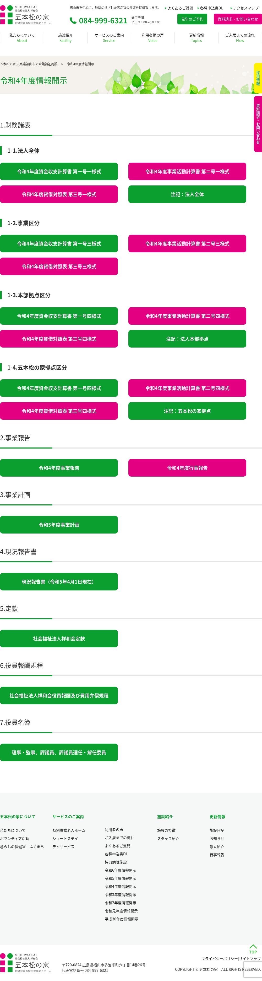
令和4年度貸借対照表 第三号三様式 (59, 266)
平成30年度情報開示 (121, 918)
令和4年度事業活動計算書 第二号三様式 (187, 243)
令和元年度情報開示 (121, 910)
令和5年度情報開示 (120, 878)
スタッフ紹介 (168, 838)
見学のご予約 (192, 19)
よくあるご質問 (180, 7)
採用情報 (258, 78)
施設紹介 (65, 37)
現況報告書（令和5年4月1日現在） (59, 581)
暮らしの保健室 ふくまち (22, 846)
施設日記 (217, 830)
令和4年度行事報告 (187, 467)
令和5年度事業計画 (59, 524)
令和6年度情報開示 (120, 870)
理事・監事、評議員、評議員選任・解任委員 (59, 752)
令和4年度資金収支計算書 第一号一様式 (59, 171)
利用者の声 (114, 829)
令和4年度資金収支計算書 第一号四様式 (59, 315)
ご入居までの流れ (240, 37)
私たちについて (22, 37)
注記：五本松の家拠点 (187, 410)
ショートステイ (65, 838)
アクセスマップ (246, 7)
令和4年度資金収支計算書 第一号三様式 (59, 243)
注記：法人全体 (187, 194)
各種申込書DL (211, 7)
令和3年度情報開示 (120, 894)
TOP (253, 952)
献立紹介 (217, 846)
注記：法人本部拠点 (187, 338)
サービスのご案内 (109, 37)
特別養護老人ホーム (68, 830)
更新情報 (196, 37)
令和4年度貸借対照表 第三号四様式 (59, 338)
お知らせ (217, 838)
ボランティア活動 (14, 838)
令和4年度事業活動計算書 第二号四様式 (187, 315)
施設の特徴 (166, 830)
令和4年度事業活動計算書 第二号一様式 (187, 171)
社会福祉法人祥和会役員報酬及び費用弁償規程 (58, 695)
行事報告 (217, 854)
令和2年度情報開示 (120, 902)
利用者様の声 (153, 37)
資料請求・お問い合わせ (258, 124)
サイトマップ (250, 958)
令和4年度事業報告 (59, 467)
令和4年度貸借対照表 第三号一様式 (59, 194)
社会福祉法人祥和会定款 (59, 638)
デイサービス (63, 846)
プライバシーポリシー (219, 958)
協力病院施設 (116, 862)
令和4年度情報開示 (120, 886)
